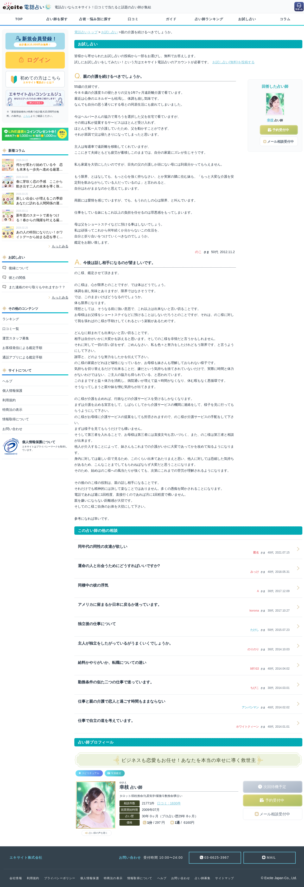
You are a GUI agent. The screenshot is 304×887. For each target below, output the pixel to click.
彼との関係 (16, 277)
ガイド (171, 19)
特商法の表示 (12, 410)
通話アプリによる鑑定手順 (22, 357)
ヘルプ (7, 381)
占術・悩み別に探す (95, 19)
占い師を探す (57, 19)
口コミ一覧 (10, 329)
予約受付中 (274, 800)
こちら (26, 116)
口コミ (133, 19)
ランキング (10, 319)
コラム (285, 19)
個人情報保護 (12, 390)
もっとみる (60, 246)
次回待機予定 (274, 787)
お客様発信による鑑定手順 (22, 348)
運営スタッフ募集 (15, 338)
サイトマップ (224, 878)
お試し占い (247, 19)
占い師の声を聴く (98, 833)
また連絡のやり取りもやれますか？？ (36, 287)
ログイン (38, 60)
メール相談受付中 (275, 814)
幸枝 (270, 120)
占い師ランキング (209, 19)
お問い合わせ (12, 429)
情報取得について (15, 419)
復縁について (18, 268)
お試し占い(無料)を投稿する (233, 62)
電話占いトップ (86, 32)
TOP (19, 19)
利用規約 (9, 400)
